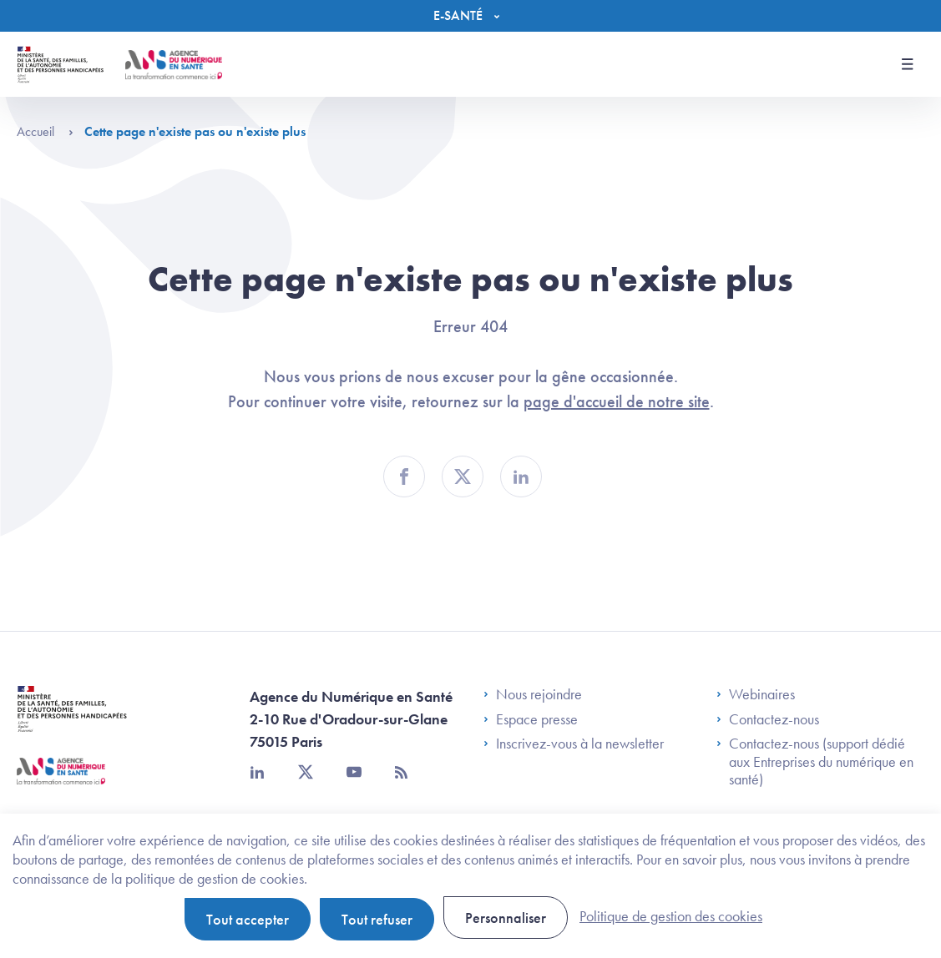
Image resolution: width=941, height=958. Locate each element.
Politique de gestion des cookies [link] (670, 915)
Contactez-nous (767, 719)
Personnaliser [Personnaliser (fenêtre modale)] (505, 917)
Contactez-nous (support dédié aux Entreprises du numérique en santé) (814, 761)
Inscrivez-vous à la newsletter (573, 743)
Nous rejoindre (532, 694)
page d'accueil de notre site (617, 401)
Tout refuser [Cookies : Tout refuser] (376, 919)
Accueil (45, 131)
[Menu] (470, 16)
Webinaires (755, 694)
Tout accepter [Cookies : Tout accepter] (247, 919)
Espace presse (530, 719)
